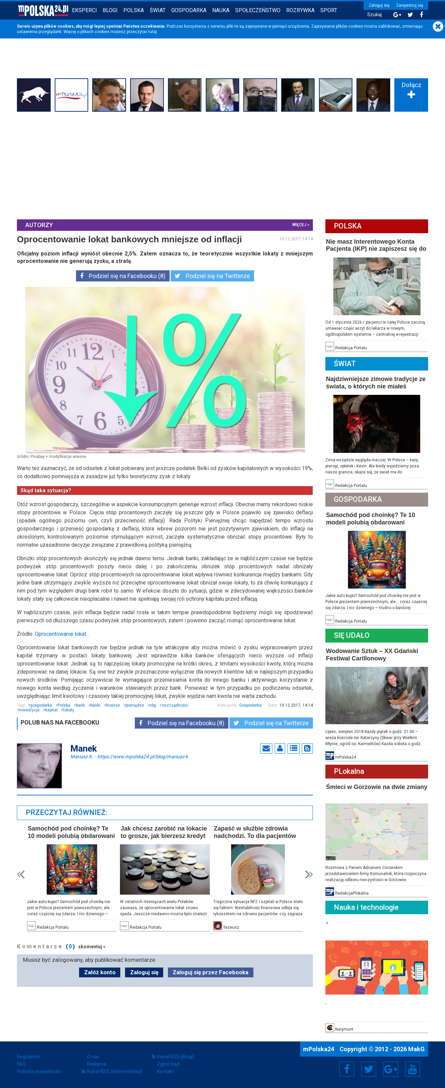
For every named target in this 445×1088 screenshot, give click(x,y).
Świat (158, 10)
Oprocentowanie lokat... (62, 634)
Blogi (110, 10)
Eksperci (84, 10)
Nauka (220, 10)
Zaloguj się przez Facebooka (210, 972)
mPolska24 (319, 1049)
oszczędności (175, 705)
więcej (299, 224)
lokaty (68, 710)
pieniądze (135, 705)
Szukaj (374, 15)
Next (309, 874)
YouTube (412, 1069)
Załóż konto (100, 972)
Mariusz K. (129, 756)
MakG (416, 1049)
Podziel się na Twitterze (212, 275)
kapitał (51, 710)
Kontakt (165, 1071)
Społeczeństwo (257, 10)
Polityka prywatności (39, 1071)
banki (95, 705)
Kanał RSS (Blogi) (175, 1056)
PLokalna (349, 771)
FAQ (21, 1064)
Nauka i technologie (366, 907)
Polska (133, 10)
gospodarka (41, 705)
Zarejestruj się (409, 5)
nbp (153, 705)
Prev (21, 874)
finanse (113, 705)
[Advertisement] (222, 164)
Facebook (347, 1069)
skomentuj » (91, 946)
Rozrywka (300, 10)
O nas (93, 1056)
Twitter (368, 1069)
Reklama (96, 1064)
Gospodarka (188, 10)
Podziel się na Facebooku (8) (123, 275)
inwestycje (29, 710)
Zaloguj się (379, 5)
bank (80, 705)
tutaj (152, 31)
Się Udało (352, 635)
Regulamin (28, 1056)
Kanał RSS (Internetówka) (114, 1071)
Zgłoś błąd (168, 1064)
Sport (328, 10)
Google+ (390, 1069)
